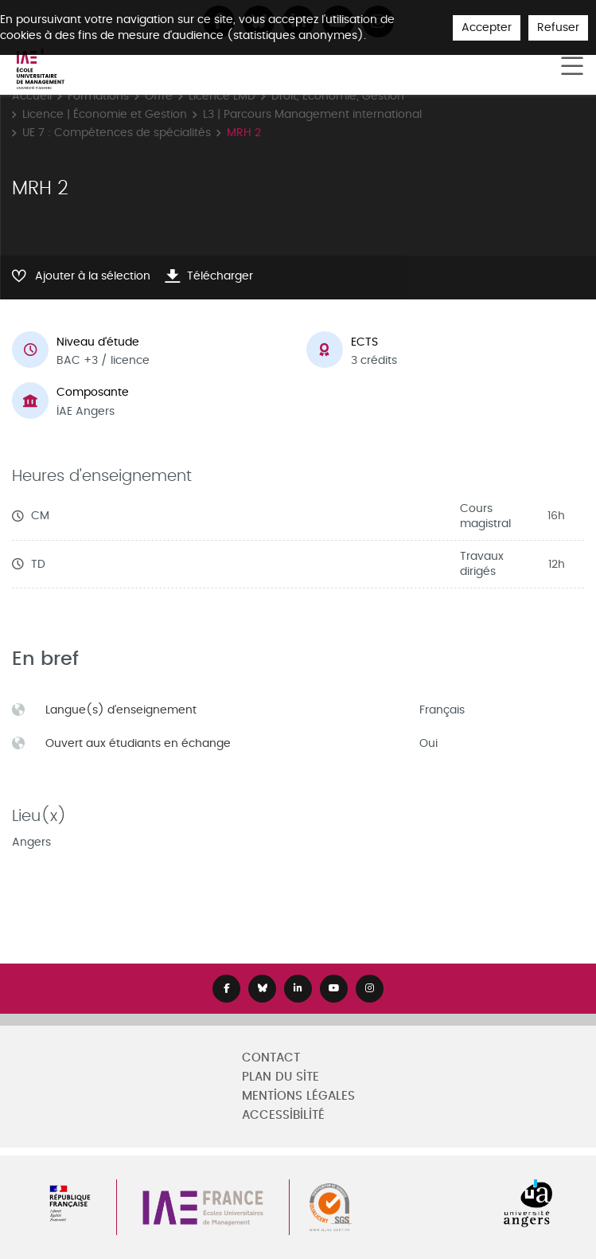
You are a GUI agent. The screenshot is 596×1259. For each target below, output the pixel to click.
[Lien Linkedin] (298, 989)
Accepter (487, 27)
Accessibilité (283, 1115)
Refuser (558, 27)
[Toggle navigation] (572, 67)
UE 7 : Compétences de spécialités (116, 132)
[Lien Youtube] (334, 989)
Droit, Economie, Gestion (337, 96)
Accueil (32, 96)
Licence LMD (222, 96)
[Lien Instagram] (370, 989)
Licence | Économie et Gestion (104, 114)
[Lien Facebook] (226, 989)
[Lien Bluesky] (262, 989)
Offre (159, 96)
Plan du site (280, 1077)
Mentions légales (298, 1096)
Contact (271, 1058)
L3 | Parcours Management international (312, 114)
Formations (98, 96)
